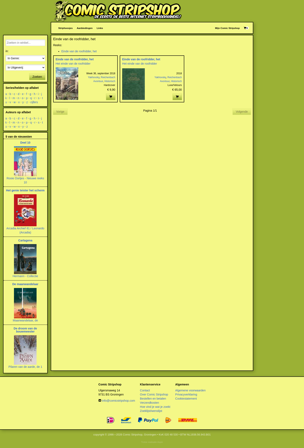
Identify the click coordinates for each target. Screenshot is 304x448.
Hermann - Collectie (25, 276)
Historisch (109, 81)
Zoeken (37, 76)
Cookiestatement (186, 398)
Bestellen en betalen (153, 398)
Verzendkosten (149, 402)
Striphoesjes (65, 28)
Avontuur (98, 81)
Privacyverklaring (186, 394)
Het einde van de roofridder (73, 63)
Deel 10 (25, 142)
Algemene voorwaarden (190, 390)
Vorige (60, 111)
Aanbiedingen (85, 28)
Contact (145, 390)
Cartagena (25, 240)
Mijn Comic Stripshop (227, 28)
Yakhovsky (93, 77)
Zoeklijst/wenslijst (151, 411)
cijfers (34, 102)
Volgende (242, 111)
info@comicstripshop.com (118, 400)
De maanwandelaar (25, 284)
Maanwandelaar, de (25, 320)
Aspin (160, 442)
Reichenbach (108, 77)
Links (100, 28)
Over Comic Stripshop (154, 394)
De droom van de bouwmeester (25, 330)
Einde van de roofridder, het (79, 51)
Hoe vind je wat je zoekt (155, 406)
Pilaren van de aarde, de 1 (25, 366)
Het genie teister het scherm (25, 190)
